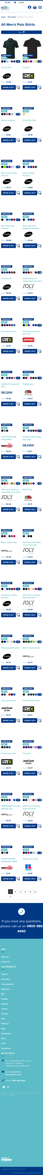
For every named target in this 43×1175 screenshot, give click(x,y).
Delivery (34, 1093)
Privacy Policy (10, 1093)
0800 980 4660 (18, 1080)
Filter (21, 32)
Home (3, 17)
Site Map (11, 1095)
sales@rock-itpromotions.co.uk (13, 1073)
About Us (5, 956)
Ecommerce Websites (18, 1173)
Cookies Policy (20, 1093)
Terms (3, 1093)
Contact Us (5, 961)
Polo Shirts (12, 17)
